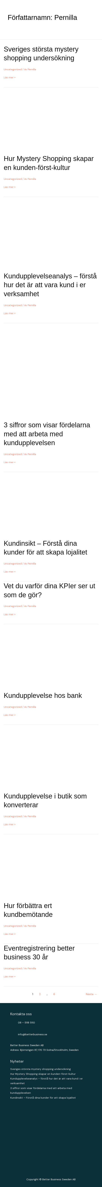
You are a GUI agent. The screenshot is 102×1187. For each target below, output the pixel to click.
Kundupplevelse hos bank (43, 695)
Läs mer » (9, 77)
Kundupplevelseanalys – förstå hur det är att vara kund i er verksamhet (50, 285)
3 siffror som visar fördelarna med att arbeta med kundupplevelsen (47, 434)
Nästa (91, 994)
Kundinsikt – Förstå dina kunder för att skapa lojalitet (43, 1097)
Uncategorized (13, 69)
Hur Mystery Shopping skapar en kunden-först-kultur (43, 1074)
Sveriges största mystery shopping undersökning (40, 1069)
